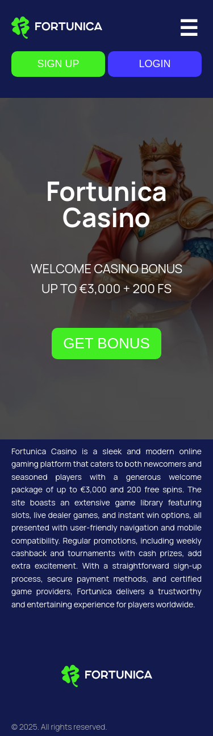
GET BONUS (106, 343)
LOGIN (154, 63)
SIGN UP (58, 63)
